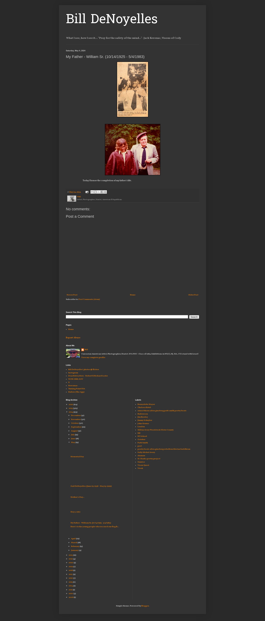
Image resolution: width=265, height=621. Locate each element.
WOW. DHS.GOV (75, 379)
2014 (71, 586)
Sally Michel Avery (146, 452)
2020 (71, 562)
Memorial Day (77, 456)
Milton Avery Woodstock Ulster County (156, 430)
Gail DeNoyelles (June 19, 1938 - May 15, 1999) (91, 486)
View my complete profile (93, 357)
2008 (71, 597)
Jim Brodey (143, 417)
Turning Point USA (76, 389)
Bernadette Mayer (146, 404)
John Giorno (143, 423)
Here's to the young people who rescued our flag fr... (94, 526)
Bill (86, 349)
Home (133, 295)
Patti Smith (143, 443)
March (74, 542)
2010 (71, 593)
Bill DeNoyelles (112, 20)
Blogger (145, 606)
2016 (71, 578)
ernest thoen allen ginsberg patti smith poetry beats (162, 410)
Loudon (141, 426)
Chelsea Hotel (144, 407)
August (74, 431)
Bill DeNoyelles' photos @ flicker (83, 369)
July (73, 434)
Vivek (140, 468)
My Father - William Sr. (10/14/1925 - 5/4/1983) (90, 523)
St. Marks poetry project (149, 459)
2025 (71, 408)
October (75, 423)
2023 (71, 555)
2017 (71, 574)
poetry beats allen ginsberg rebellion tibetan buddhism (164, 449)
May (73, 442)
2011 (71, 590)
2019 (71, 566)
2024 (71, 412)
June (73, 438)
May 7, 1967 (75, 512)
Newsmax (72, 385)
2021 (71, 559)
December (76, 415)
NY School (142, 436)
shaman (141, 455)
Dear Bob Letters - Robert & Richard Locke (88, 376)
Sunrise (141, 462)
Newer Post (72, 295)
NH (139, 433)
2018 (71, 570)
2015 (71, 582)
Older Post (193, 295)
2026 (71, 404)
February (75, 546)
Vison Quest (143, 465)
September (76, 427)
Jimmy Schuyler (145, 420)
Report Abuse (73, 337)
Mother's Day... (77, 497)
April (73, 538)
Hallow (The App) (76, 392)
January (75, 550)
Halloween (143, 414)
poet (140, 446)
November (76, 419)
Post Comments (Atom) (89, 299)
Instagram (73, 373)
